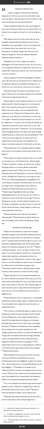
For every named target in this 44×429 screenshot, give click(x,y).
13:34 (5, 420)
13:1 (4, 408)
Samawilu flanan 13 (21, 2)
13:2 (4, 414)
